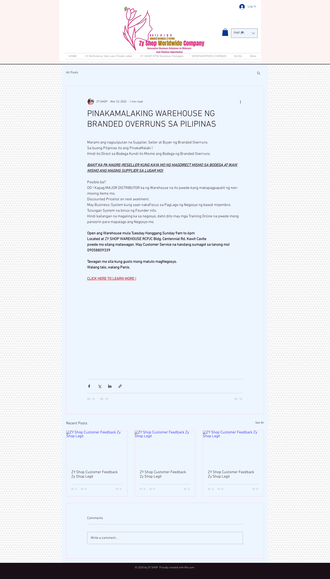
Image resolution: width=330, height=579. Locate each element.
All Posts (72, 72)
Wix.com (189, 567)
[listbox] (244, 33)
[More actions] (240, 101)
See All (259, 423)
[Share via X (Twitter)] (99, 386)
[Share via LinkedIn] (110, 386)
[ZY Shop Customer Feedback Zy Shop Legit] (96, 448)
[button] (225, 32)
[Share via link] (120, 386)
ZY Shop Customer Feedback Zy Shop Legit (94, 474)
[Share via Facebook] (89, 386)
